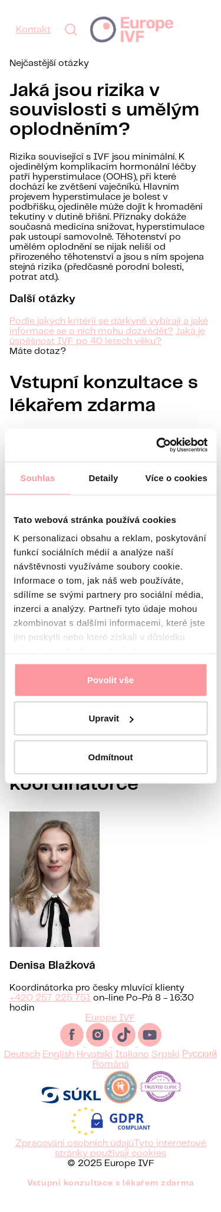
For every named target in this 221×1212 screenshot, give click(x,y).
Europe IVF (131, 29)
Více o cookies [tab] (176, 477)
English (58, 1068)
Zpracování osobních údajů (74, 1157)
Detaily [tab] (103, 477)
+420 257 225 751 (50, 1012)
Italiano (132, 1068)
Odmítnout (110, 756)
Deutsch (22, 1068)
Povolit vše (110, 679)
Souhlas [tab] (37, 477)
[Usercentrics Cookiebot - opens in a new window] (157, 445)
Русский (199, 1068)
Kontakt (33, 29)
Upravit (110, 718)
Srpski (165, 1068)
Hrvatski (95, 1068)
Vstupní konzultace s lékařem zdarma (110, 1197)
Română (111, 1078)
